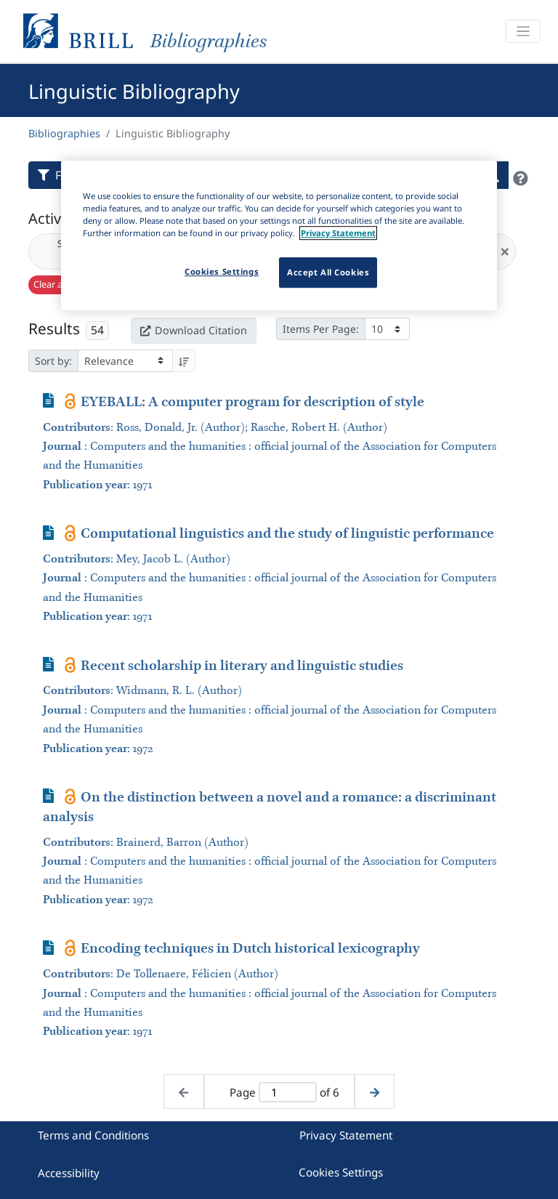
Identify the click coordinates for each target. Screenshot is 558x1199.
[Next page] (374, 1091)
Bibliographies (64, 133)
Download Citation (193, 330)
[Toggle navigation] (523, 32)
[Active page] (287, 1092)
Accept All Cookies (328, 272)
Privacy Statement (345, 1135)
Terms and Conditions (93, 1135)
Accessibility (69, 1173)
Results (54, 328)
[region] (279, 235)
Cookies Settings (341, 1172)
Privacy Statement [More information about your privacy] (338, 232)
